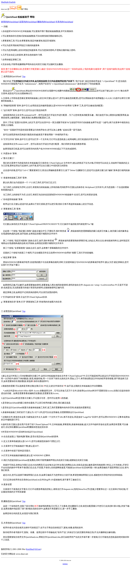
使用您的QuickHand (10, 22)
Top (23, 76)
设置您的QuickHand (28, 22)
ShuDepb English (8, 2)
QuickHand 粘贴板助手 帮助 (20, 17)
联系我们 (65, 564)
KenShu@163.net (33, 549)
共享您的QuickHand (64, 22)
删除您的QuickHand (46, 22)
